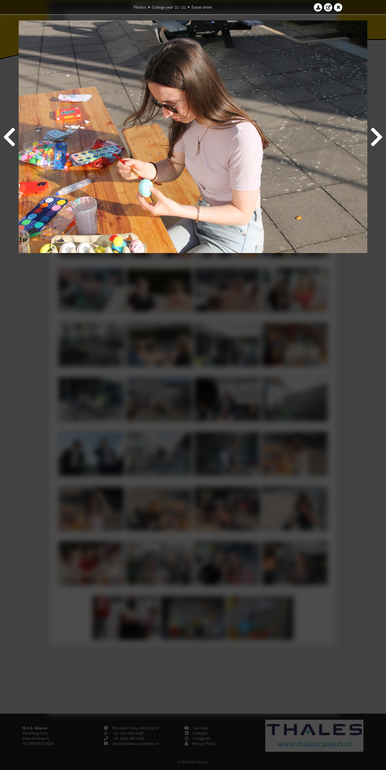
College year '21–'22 (169, 7)
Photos (140, 7)
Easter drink (202, 7)
